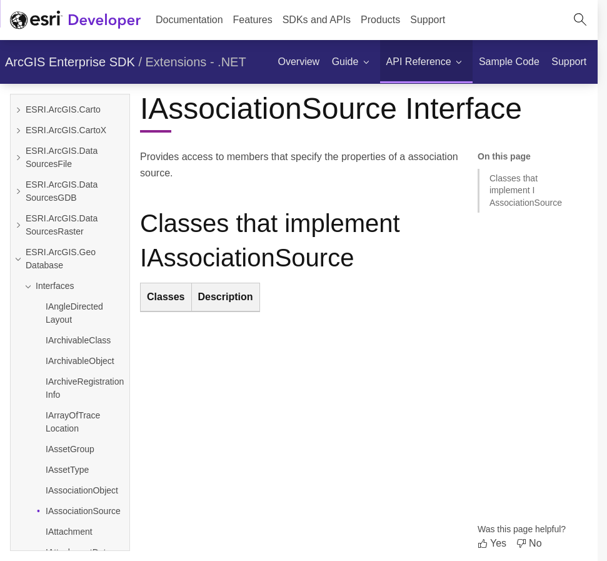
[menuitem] (253, 20)
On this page (504, 156)
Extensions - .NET (196, 62)
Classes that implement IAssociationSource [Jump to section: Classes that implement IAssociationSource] (525, 190)
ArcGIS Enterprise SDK (70, 62)
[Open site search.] (580, 20)
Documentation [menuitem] (189, 19)
